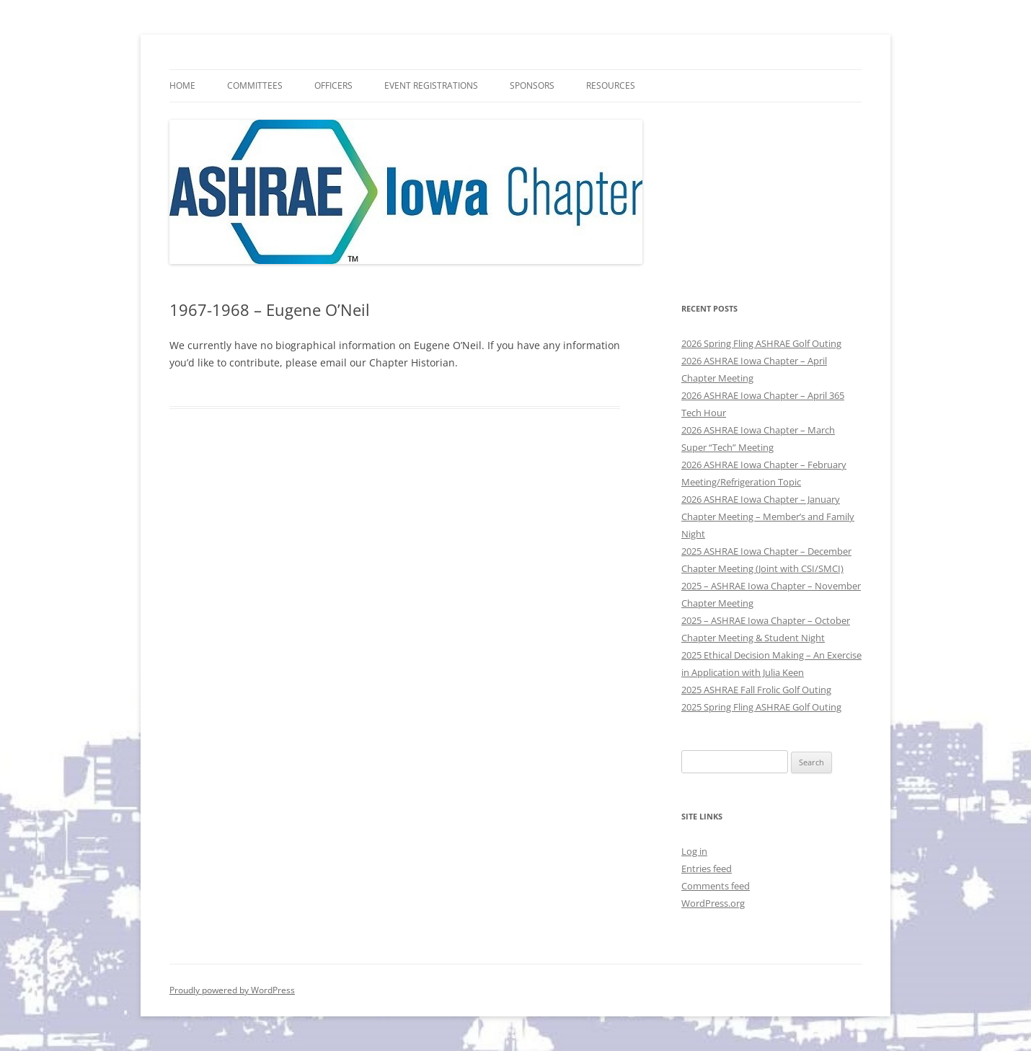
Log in (694, 851)
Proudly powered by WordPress (232, 990)
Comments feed (715, 885)
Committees (255, 85)
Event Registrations (431, 85)
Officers (333, 85)
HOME (182, 85)
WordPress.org (713, 903)
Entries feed (706, 868)
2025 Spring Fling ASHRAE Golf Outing (761, 706)
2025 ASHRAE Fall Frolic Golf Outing (756, 689)
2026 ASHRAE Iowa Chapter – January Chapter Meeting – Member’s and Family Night (767, 516)
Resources (610, 85)
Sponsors (532, 85)
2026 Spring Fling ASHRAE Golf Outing (761, 343)
